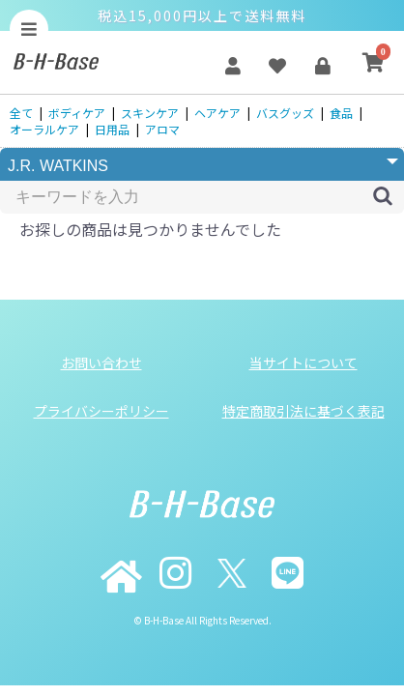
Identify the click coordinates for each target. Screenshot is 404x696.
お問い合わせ (101, 362)
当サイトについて (303, 362)
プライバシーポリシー (101, 410)
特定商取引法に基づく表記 (303, 410)
